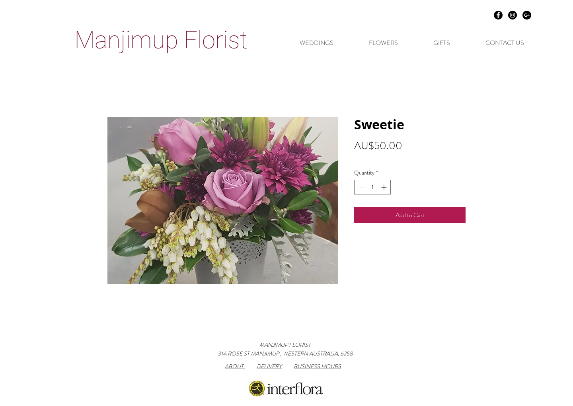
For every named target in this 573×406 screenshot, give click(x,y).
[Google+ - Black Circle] (526, 15)
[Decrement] (360, 187)
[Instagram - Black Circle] (512, 15)
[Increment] (385, 187)
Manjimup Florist (161, 40)
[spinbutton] (372, 187)
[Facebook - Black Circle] (498, 15)
